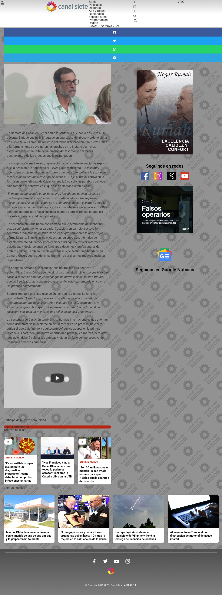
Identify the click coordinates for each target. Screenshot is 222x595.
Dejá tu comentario (16, 427)
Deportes (95, 8)
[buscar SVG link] (135, 21)
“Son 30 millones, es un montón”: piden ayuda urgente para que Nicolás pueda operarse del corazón (94, 474)
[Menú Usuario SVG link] (2, 3)
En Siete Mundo (15, 457)
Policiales (95, 5)
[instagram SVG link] (135, 7)
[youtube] (184, 175)
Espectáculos (98, 17)
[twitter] (171, 175)
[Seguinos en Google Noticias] (164, 254)
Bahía (93, 2)
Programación (98, 20)
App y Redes (97, 11)
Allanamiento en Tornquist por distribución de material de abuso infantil (191, 536)
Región (93, 23)
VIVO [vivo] (181, 2)
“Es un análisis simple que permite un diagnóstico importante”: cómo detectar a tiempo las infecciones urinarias (19, 472)
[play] (8, 442)
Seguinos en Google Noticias (165, 269)
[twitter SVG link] (135, 11)
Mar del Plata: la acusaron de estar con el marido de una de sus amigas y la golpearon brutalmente (28, 536)
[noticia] (57, 448)
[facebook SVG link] (135, 2)
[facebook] (144, 175)
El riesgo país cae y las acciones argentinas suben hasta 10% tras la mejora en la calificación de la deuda (84, 536)
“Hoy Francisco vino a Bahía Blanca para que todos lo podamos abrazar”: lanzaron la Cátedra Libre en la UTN (57, 469)
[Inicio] (66, 6)
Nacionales (96, 14)
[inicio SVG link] (111, 572)
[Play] (57, 378)
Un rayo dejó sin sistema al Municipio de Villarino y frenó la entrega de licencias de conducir (135, 536)
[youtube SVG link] (135, 16)
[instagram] (158, 175)
